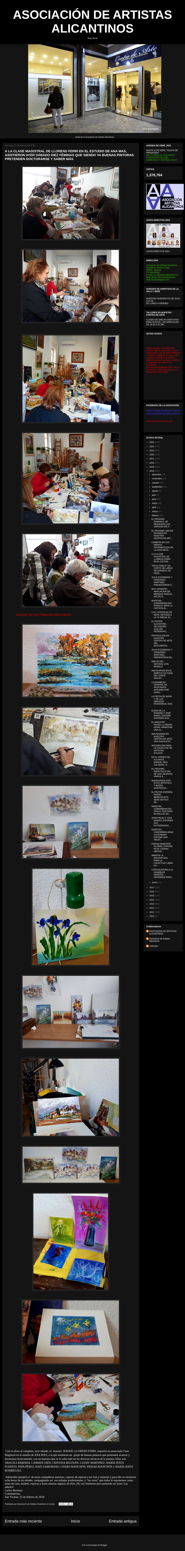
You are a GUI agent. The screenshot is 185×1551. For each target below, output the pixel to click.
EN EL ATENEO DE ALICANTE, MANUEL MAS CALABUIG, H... (160, 761)
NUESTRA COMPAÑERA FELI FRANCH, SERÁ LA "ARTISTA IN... (161, 604)
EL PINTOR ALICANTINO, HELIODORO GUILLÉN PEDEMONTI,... (160, 626)
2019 (152, 467)
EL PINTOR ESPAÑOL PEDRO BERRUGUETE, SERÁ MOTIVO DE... (162, 797)
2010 (152, 916)
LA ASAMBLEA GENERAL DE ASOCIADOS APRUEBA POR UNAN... (160, 687)
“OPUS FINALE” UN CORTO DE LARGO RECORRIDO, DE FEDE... (162, 569)
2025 (152, 442)
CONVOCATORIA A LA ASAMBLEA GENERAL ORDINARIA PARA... (162, 873)
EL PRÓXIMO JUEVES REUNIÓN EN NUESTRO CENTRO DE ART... (162, 534)
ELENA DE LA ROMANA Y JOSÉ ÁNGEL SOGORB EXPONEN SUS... (161, 714)
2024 (152, 446)
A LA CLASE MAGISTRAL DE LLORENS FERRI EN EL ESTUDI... (160, 558)
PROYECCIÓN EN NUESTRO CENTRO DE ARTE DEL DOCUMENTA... (161, 640)
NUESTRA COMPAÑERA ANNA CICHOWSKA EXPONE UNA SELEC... (162, 834)
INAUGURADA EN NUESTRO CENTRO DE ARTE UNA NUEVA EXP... (161, 738)
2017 (152, 887)
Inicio (75, 1521)
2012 (152, 908)
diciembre (157, 474)
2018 (152, 471)
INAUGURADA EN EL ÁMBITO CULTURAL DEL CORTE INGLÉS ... (162, 674)
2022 (152, 454)
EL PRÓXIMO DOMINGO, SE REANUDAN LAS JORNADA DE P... (161, 523)
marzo (155, 511)
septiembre (157, 487)
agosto (155, 491)
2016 (152, 891)
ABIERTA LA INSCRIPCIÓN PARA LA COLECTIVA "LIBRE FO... (162, 860)
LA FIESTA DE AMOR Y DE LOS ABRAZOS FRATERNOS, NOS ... (161, 701)
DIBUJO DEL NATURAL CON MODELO (160, 664)
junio (154, 499)
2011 (152, 912)
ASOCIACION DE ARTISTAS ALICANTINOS (163, 932)
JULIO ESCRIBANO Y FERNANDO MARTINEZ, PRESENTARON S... (162, 581)
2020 (152, 463)
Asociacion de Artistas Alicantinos (159, 939)
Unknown (153, 946)
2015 (152, 895)
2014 (152, 900)
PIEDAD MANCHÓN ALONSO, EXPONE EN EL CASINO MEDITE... (161, 848)
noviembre (157, 478)
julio (154, 495)
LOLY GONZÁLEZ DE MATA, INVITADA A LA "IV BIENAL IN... (161, 615)
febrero (155, 515)
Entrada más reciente (23, 1521)
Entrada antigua (123, 1521)
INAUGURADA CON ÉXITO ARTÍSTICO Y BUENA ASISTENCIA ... (161, 784)
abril (154, 507)
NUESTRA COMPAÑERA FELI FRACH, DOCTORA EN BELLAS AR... (162, 810)
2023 (152, 450)
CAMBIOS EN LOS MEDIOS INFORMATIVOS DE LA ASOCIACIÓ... (162, 546)
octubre (156, 483)
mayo (155, 503)
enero (155, 882)
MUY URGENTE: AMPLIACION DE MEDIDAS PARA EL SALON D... (161, 593)
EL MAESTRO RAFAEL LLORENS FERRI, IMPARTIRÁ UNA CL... (162, 726)
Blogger (103, 1545)
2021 (152, 458)
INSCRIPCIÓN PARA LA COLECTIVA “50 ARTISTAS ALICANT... (161, 749)
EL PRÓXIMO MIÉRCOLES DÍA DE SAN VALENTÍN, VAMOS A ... (162, 773)
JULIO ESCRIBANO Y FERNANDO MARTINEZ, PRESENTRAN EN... (162, 653)
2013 (152, 904)
